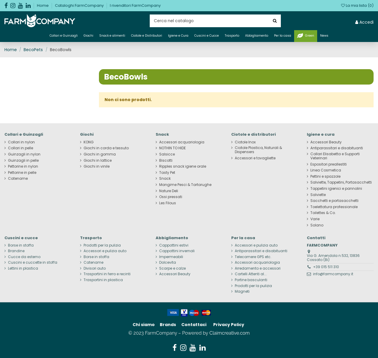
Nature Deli (168, 191)
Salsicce (167, 154)
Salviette (318, 195)
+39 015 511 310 (326, 266)
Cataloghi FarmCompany (80, 5)
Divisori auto (95, 268)
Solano (316, 225)
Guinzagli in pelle (23, 160)
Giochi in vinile (97, 166)
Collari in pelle (20, 148)
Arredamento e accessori (258, 268)
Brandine (16, 251)
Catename (18, 178)
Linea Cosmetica (325, 170)
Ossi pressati (170, 197)
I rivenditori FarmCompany (135, 5)
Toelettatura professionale (334, 207)
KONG (89, 142)
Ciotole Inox (245, 142)
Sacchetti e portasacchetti (334, 201)
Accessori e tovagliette (255, 158)
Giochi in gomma (100, 154)
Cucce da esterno (24, 257)
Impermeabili (171, 257)
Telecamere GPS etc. (253, 257)
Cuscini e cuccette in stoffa (32, 262)
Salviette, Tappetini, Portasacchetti (341, 182)
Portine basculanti (251, 280)
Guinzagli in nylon (24, 154)
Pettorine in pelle (22, 173)
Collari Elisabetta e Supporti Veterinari (335, 156)
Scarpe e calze (172, 268)
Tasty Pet (167, 173)
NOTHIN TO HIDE (172, 148)
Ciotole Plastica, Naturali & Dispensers (258, 150)
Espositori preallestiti (328, 164)
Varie (315, 219)
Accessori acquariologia (181, 142)
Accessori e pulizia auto (105, 251)
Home (43, 5)
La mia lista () (357, 5)
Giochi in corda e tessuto (106, 148)
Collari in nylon (21, 142)
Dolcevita (167, 262)
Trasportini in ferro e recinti (107, 274)
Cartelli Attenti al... (251, 274)
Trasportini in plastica (103, 280)
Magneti (242, 291)
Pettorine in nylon (23, 166)
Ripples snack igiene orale (182, 166)
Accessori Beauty (326, 142)
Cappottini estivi (173, 245)
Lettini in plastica (23, 268)
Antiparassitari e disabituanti (336, 148)
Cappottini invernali (177, 251)
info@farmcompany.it (333, 273)
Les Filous (167, 203)
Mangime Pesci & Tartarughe (185, 185)
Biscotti (165, 160)
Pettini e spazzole (325, 176)
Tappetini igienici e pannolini (336, 189)
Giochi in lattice (98, 160)
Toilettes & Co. (323, 213)
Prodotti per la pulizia (102, 245)
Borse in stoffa (21, 245)
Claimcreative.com (229, 333)
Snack (165, 178)
